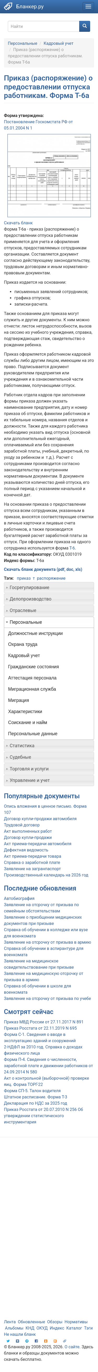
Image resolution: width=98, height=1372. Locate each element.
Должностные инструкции (35, 633)
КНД (30, 1328)
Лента (10, 1321)
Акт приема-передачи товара (32, 856)
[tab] (49, 587)
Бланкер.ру (30, 6)
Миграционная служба (32, 689)
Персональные (22, 43)
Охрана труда (22, 644)
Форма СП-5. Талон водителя (32, 1090)
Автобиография (19, 898)
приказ (24, 578)
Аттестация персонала (32, 678)
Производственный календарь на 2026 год (46, 875)
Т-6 (72, 548)
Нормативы (76, 1321)
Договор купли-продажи (28, 837)
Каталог (74, 1328)
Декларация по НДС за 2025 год (35, 1103)
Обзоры (55, 1321)
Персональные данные (32, 733)
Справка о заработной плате (32, 862)
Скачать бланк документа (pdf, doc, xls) (43, 569)
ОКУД (42, 1328)
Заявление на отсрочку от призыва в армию (47, 942)
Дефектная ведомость (26, 850)
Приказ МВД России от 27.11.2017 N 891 (44, 1021)
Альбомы (14, 1328)
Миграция (18, 700)
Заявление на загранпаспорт (32, 868)
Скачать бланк (18, 222)
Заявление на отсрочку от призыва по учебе (47, 998)
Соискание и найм (27, 722)
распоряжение (51, 578)
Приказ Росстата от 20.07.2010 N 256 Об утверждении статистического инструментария (43, 1115)
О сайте (72, 1346)
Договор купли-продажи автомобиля (40, 818)
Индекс (57, 1328)
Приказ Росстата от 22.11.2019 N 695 (40, 1028)
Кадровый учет (58, 43)
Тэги (88, 1328)
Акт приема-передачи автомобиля (37, 843)
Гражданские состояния (33, 666)
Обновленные (31, 1321)
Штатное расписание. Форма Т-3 (35, 1097)
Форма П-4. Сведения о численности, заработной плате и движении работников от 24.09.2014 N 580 (48, 1065)
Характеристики (25, 711)
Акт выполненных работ (28, 831)
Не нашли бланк (20, 1334)
